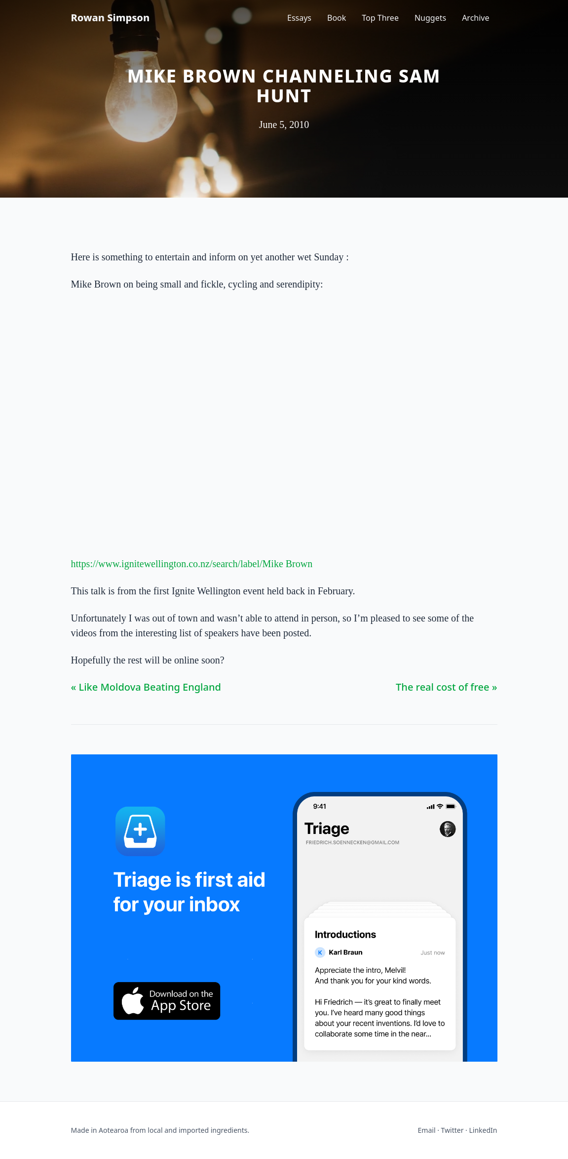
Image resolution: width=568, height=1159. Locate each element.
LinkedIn (483, 1130)
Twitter (452, 1130)
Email (427, 1130)
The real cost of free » (446, 687)
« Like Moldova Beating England (146, 687)
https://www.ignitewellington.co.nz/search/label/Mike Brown (192, 563)
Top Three (380, 17)
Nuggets (430, 17)
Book (336, 17)
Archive (475, 17)
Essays (299, 17)
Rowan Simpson (110, 17)
